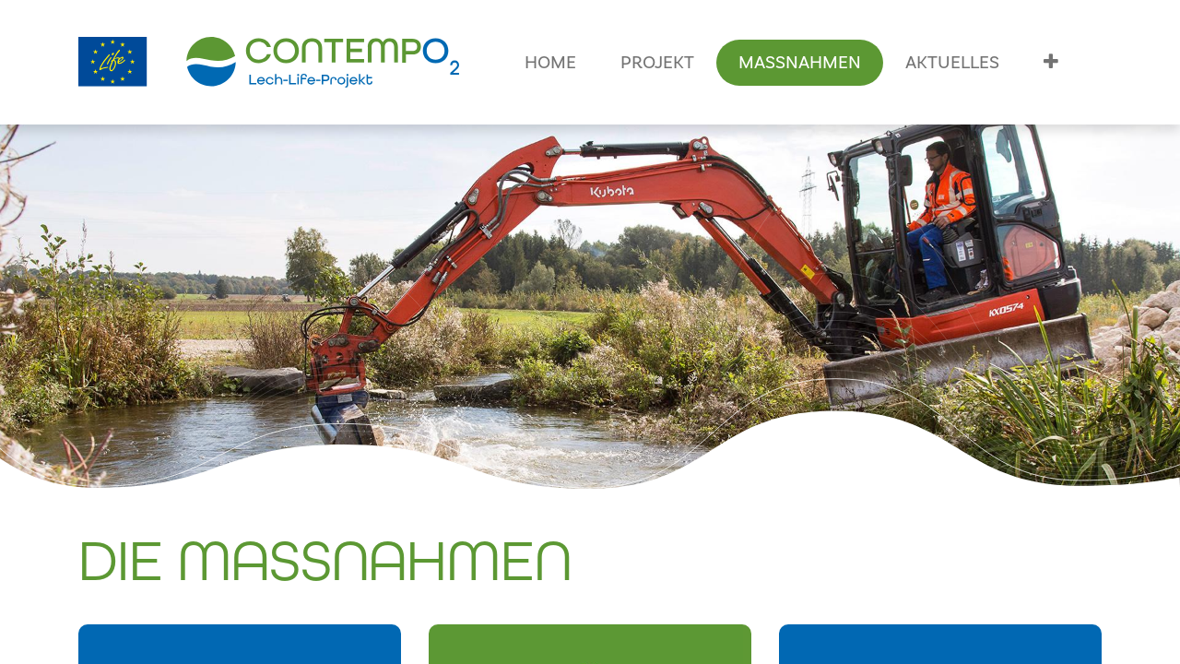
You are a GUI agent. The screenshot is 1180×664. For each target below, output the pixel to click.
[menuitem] (550, 63)
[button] (1050, 63)
